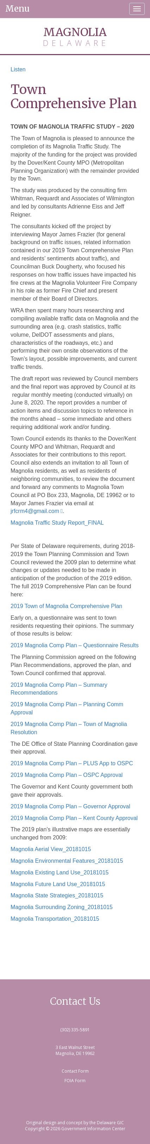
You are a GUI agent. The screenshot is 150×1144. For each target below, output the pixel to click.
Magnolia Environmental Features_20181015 (67, 861)
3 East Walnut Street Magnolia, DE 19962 (75, 1050)
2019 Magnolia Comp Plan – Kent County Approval (74, 818)
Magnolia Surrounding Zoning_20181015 (62, 907)
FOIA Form (75, 1081)
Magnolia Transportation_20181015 (55, 919)
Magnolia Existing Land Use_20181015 (59, 872)
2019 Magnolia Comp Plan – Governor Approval (70, 806)
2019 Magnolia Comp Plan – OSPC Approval (67, 775)
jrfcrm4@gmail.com (35, 511)
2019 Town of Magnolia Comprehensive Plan (66, 606)
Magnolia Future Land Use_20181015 (58, 884)
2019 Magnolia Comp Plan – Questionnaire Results (75, 645)
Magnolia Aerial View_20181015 (51, 849)
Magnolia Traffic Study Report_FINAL (57, 523)
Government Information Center (93, 1129)
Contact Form (75, 1071)
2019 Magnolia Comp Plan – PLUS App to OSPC (72, 763)
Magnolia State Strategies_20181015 (57, 895)
